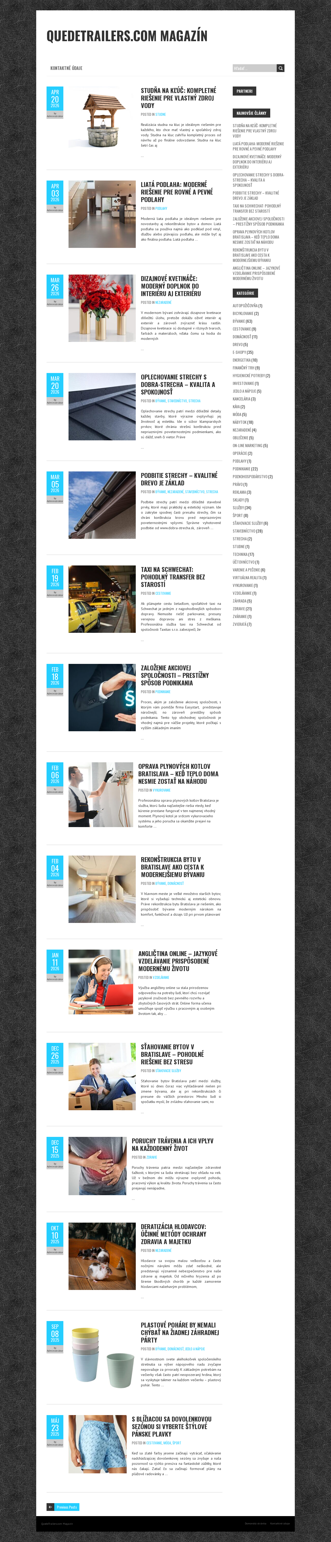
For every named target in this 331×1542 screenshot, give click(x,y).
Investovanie (243, 383)
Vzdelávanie (161, 977)
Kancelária (241, 398)
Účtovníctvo (243, 562)
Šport (176, 1442)
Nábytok (239, 422)
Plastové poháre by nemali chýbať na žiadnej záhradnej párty (180, 1332)
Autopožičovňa (245, 305)
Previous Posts (67, 1507)
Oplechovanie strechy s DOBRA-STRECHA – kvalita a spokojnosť (178, 384)
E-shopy (239, 352)
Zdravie (151, 1157)
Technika (240, 554)
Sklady (238, 500)
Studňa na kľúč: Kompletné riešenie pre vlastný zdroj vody (178, 97)
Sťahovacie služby (168, 1070)
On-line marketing (247, 445)
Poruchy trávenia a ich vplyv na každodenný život (173, 1144)
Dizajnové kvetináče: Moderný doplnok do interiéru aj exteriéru (171, 286)
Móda (167, 1442)
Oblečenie (240, 437)
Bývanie (160, 400)
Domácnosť (176, 883)
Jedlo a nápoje (195, 1348)
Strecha (194, 400)
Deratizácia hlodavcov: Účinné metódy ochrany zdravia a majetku (173, 1234)
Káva (236, 406)
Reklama (239, 492)
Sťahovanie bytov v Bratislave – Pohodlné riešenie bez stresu (172, 1054)
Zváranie (240, 616)
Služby (238, 507)
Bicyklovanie (243, 313)
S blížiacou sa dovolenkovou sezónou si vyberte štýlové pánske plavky (172, 1426)
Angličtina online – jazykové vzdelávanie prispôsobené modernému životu (177, 961)
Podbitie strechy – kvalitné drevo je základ (179, 478)
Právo (238, 484)
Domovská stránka (255, 1523)
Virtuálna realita (247, 577)
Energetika (242, 360)
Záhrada (239, 601)
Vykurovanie (161, 790)
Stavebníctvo (177, 400)
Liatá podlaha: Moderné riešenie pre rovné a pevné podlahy (177, 192)
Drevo (238, 344)
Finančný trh (243, 367)
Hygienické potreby (249, 375)
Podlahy (161, 208)
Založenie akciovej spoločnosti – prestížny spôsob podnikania (175, 675)
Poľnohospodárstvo (250, 476)
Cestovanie (163, 593)
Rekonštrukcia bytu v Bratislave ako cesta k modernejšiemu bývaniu (173, 867)
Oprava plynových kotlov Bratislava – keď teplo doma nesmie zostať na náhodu (178, 773)
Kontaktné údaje (66, 68)
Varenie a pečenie (246, 569)
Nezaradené (163, 302)
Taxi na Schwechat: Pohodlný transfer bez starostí (173, 576)
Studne (160, 114)
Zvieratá (239, 624)
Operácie (240, 453)
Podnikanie (162, 691)
